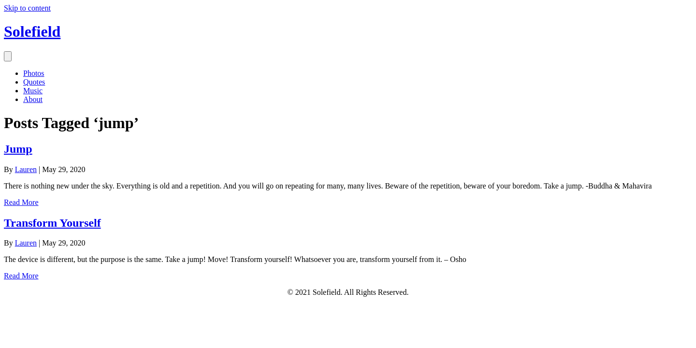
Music (33, 91)
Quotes (34, 82)
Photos (33, 73)
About (33, 99)
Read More (21, 202)
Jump (18, 149)
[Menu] (8, 56)
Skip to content (27, 8)
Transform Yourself (52, 223)
